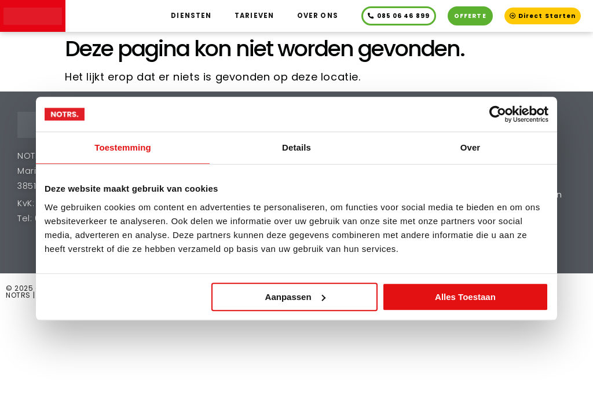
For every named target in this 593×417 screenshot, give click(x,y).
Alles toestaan (465, 297)
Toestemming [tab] (122, 147)
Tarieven (254, 15)
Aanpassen (295, 297)
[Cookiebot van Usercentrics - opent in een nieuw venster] (497, 114)
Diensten (191, 15)
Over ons (317, 15)
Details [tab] (296, 147)
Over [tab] (470, 147)
